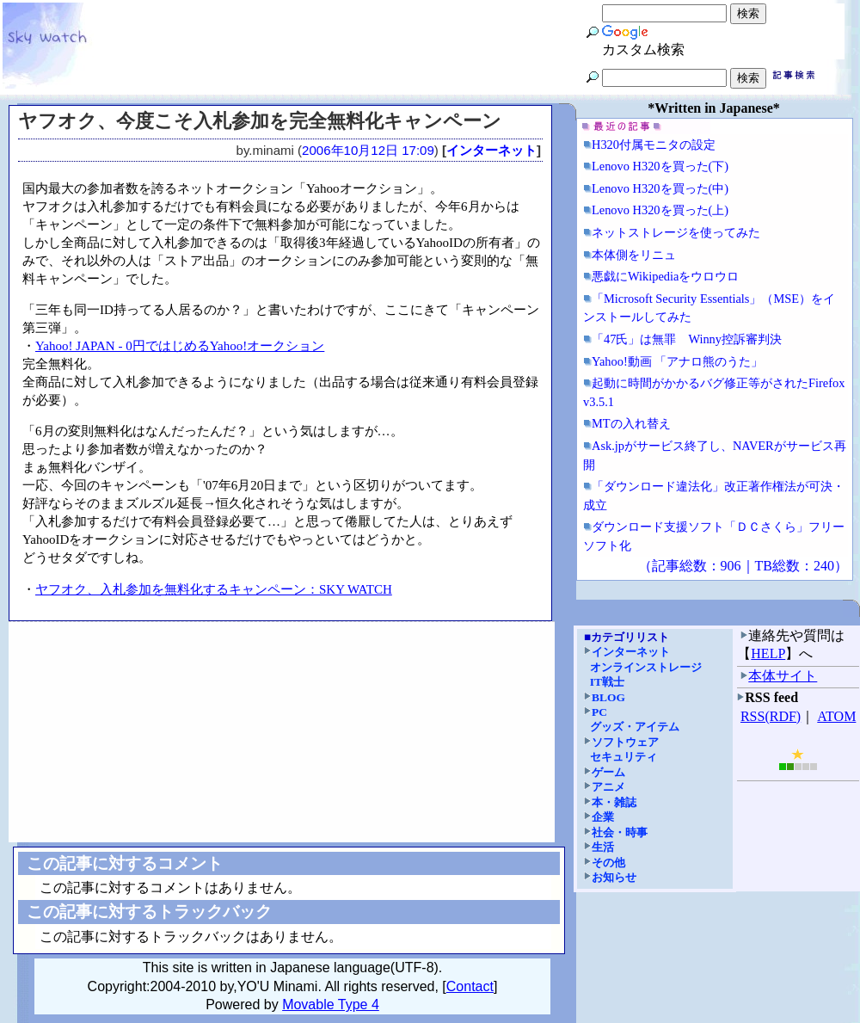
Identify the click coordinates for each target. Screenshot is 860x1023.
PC (599, 712)
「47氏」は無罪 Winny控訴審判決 (687, 339)
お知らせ (614, 877)
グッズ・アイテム (634, 726)
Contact (470, 986)
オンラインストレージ (646, 667)
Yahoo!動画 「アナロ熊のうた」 (677, 361)
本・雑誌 (614, 802)
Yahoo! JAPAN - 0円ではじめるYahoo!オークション (179, 346)
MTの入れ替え (631, 423)
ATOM (836, 716)
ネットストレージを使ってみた (676, 232)
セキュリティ (623, 756)
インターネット (491, 150)
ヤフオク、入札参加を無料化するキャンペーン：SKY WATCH (213, 589)
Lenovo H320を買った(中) (660, 188)
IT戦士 (607, 681)
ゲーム (608, 772)
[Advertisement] (282, 732)
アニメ (608, 786)
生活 (603, 847)
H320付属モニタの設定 (654, 144)
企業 (603, 816)
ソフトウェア (625, 742)
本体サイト (782, 676)
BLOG (608, 697)
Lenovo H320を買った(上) (660, 210)
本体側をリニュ (634, 255)
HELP (768, 653)
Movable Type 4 (330, 1004)
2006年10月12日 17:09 (368, 150)
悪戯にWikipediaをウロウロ (665, 276)
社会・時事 (620, 832)
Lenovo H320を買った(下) (660, 166)
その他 (608, 862)
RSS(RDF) (770, 716)
